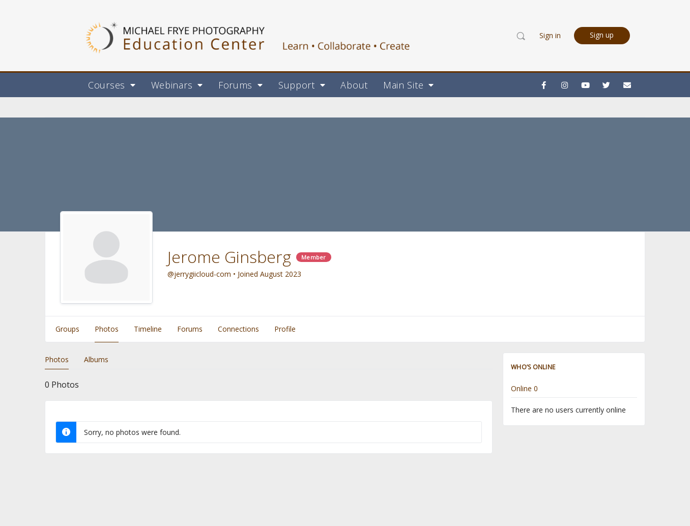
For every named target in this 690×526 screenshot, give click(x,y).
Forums (240, 85)
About (354, 85)
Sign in (550, 35)
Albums (96, 359)
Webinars (177, 85)
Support (302, 85)
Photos (57, 359)
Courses (112, 85)
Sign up (602, 35)
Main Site (408, 85)
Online (524, 389)
